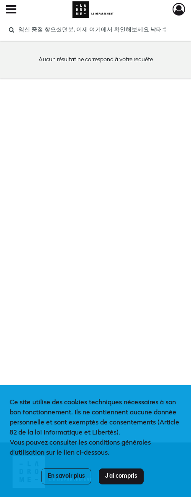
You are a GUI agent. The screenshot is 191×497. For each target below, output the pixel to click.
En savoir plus (66, 476)
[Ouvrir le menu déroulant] (11, 10)
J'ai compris (121, 476)
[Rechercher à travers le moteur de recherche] (92, 30)
